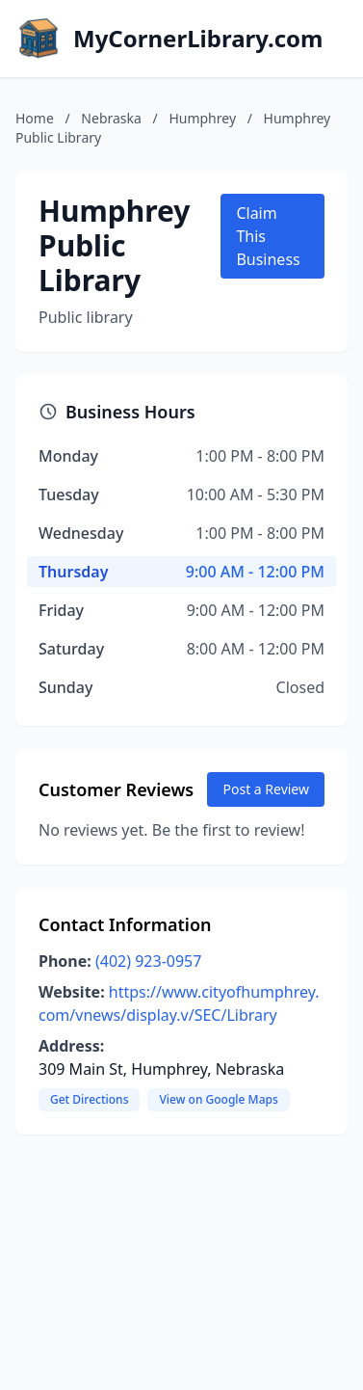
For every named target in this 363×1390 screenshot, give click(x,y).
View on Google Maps (218, 1099)
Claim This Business (267, 236)
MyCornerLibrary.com (198, 38)
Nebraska (111, 118)
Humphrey (202, 118)
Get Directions (89, 1099)
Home (34, 118)
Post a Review (265, 789)
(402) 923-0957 (148, 961)
